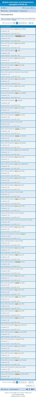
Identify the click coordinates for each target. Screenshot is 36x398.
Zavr (23, 353)
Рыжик (21, 240)
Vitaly (23, 157)
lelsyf (21, 121)
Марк (23, 247)
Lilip (23, 289)
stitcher (23, 79)
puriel (23, 282)
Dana (23, 171)
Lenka (23, 114)
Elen (23, 303)
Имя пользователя (6, 26)
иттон (23, 261)
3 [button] (21, 23)
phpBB (14, 392)
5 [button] (25, 23)
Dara (23, 339)
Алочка (23, 178)
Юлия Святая (25, 374)
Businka (24, 142)
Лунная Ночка (25, 149)
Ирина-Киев (25, 164)
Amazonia (24, 324)
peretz (23, 86)
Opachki (24, 93)
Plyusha (24, 128)
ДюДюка (23, 234)
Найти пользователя (6, 18)
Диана (23, 36)
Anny (23, 317)
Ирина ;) (24, 346)
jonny (23, 275)
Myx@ (23, 43)
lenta (23, 310)
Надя (23, 226)
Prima (23, 206)
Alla (23, 185)
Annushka (24, 332)
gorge (23, 107)
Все (13, 18)
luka (23, 254)
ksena (23, 58)
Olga (23, 65)
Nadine (21, 192)
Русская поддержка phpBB (18, 394)
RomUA (26, 72)
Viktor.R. (24, 296)
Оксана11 (19, 100)
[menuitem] (5, 8)
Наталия (22, 213)
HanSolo (24, 28)
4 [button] (23, 23)
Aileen (30, 219)
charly (18, 50)
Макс (24, 367)
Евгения (24, 135)
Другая (14, 19)
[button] (14, 23)
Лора (21, 268)
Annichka (24, 360)
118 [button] (30, 23)
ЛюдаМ (23, 199)
